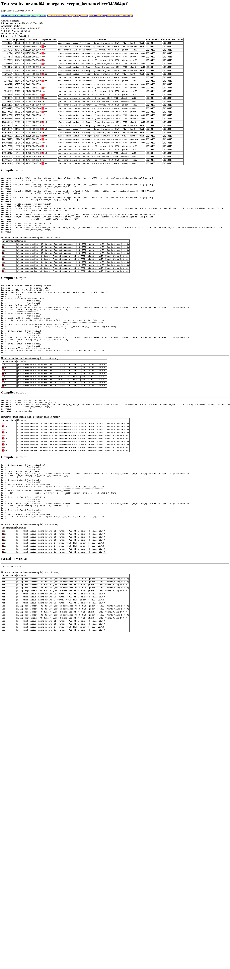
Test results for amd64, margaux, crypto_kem (67, 15)
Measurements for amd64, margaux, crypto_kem (23, 15)
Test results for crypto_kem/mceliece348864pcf (111, 15)
